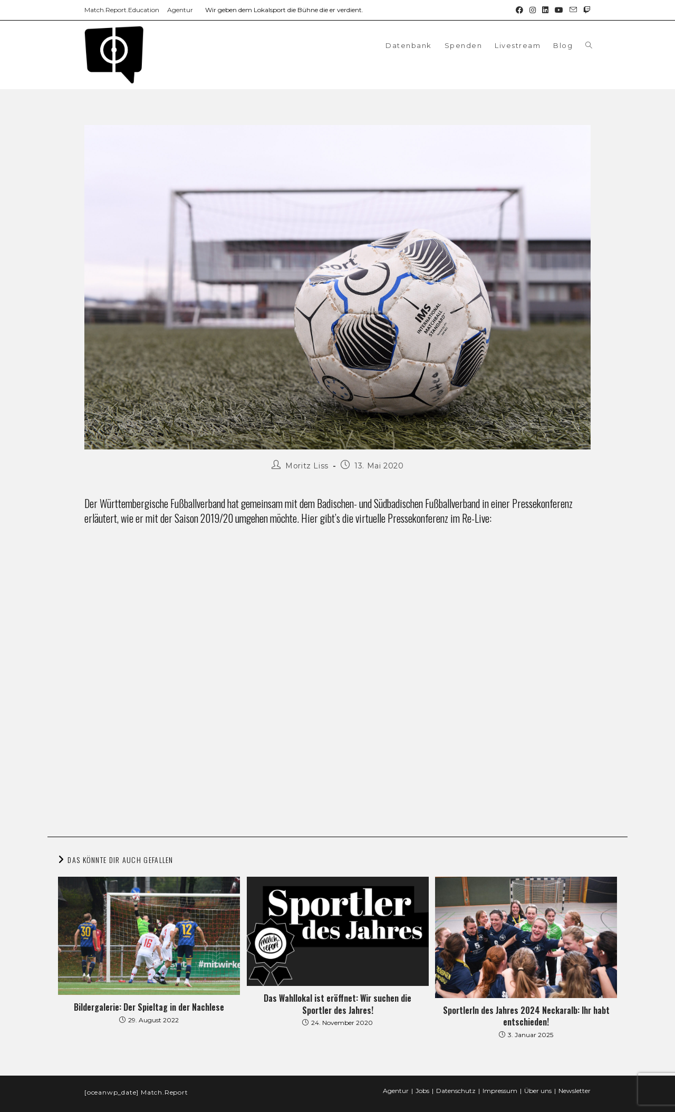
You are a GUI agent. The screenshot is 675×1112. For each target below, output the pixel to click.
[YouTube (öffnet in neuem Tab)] (559, 10)
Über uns (538, 1091)
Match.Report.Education (121, 10)
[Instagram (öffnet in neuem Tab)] (532, 10)
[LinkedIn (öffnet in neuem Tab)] (545, 10)
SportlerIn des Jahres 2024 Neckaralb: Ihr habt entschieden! (526, 1016)
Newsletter (574, 1091)
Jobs (422, 1091)
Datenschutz (456, 1091)
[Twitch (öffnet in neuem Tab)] (585, 10)
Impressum (500, 1091)
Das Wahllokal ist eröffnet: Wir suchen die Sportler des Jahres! (337, 1004)
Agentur (180, 10)
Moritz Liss (307, 466)
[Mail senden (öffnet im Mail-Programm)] (573, 10)
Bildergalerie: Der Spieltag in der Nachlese (149, 1007)
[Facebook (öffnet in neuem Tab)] (519, 10)
